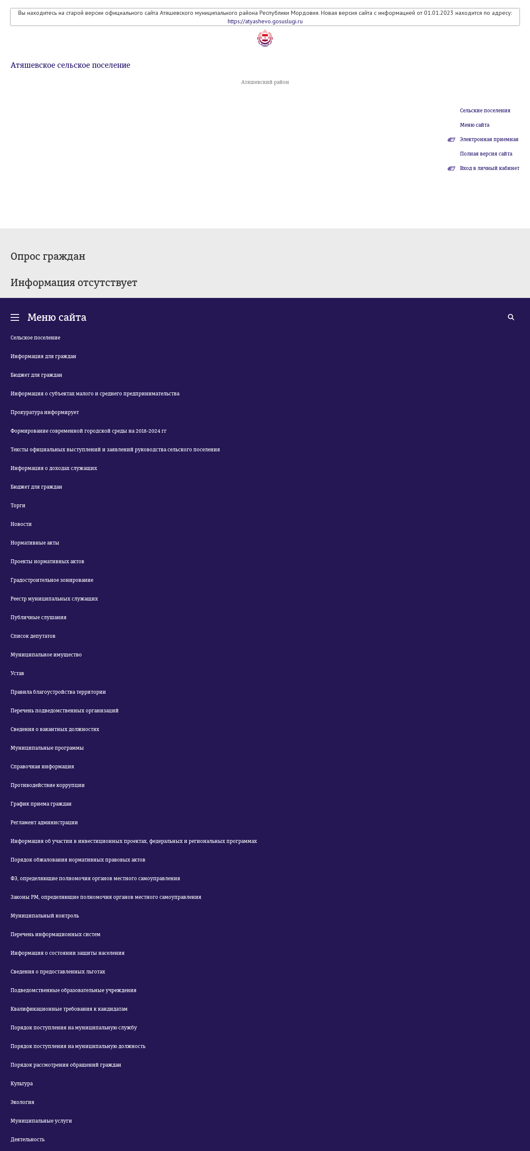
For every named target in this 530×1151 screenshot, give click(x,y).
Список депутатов (33, 636)
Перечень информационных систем (55, 934)
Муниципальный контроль (45, 916)
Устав (17, 673)
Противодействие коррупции (48, 785)
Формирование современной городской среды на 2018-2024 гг (89, 431)
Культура (22, 1084)
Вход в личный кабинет (489, 168)
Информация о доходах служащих (54, 468)
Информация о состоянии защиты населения (68, 953)
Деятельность (28, 1140)
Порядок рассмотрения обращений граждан (66, 1065)
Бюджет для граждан (36, 375)
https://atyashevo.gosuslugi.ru (265, 21)
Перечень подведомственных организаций (65, 711)
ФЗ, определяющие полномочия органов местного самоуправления (95, 878)
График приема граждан (41, 804)
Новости (21, 524)
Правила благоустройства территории (58, 692)
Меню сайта (474, 125)
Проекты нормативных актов (47, 561)
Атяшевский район (265, 82)
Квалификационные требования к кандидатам (69, 1009)
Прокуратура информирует (45, 412)
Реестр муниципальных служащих (54, 599)
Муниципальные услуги (41, 1121)
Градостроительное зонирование (52, 580)
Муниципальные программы (47, 748)
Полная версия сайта (486, 154)
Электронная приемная (489, 139)
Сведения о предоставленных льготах (58, 972)
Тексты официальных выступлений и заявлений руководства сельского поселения (115, 450)
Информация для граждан (43, 356)
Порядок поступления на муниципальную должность (78, 1046)
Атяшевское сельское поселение (70, 65)
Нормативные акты (35, 543)
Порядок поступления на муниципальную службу (74, 1028)
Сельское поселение (35, 338)
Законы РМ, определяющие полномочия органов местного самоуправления (106, 897)
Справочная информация (42, 767)
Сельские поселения (485, 111)
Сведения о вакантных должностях (55, 729)
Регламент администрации (44, 823)
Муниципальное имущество (46, 655)
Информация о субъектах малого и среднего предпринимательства (95, 394)
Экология (22, 1102)
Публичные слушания (39, 617)
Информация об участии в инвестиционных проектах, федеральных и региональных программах (134, 841)
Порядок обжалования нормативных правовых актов (78, 860)
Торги (18, 506)
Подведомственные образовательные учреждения (74, 990)
